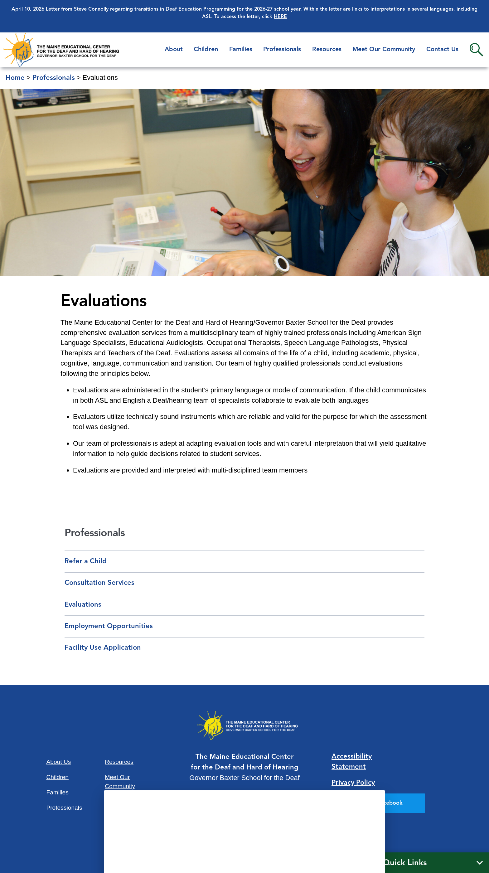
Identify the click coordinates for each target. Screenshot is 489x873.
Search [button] (476, 50)
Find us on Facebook (376, 803)
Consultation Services (99, 583)
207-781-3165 (244, 811)
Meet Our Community (383, 49)
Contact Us (442, 49)
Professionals (282, 49)
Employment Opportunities (109, 626)
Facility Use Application (103, 647)
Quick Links (405, 863)
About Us (58, 762)
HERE (280, 16)
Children (206, 49)
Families (240, 49)
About (174, 49)
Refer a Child (86, 561)
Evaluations (83, 604)
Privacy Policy (353, 782)
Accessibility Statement (352, 761)
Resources (326, 49)
